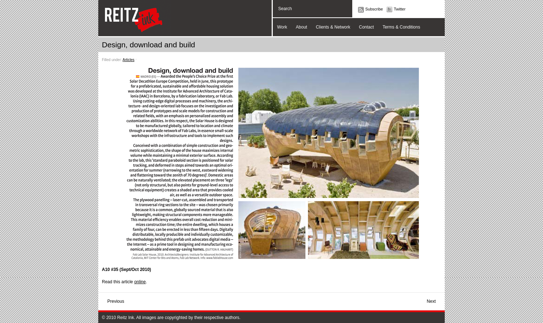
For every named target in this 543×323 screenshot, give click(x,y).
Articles (128, 60)
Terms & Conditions (401, 27)
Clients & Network (333, 27)
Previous (115, 301)
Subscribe (374, 9)
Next (431, 301)
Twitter (399, 9)
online (140, 281)
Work (282, 27)
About (301, 27)
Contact (366, 27)
